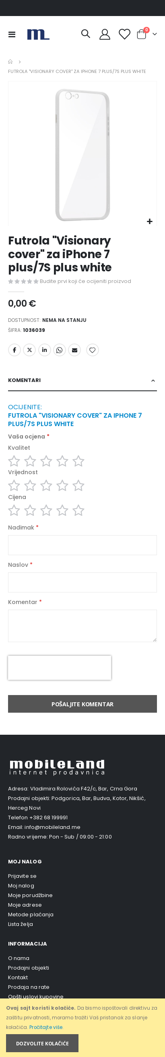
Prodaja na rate (29, 987)
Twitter (29, 350)
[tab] (82, 380)
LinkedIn (44, 350)
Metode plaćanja (31, 914)
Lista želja (20, 924)
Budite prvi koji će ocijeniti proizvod (85, 281)
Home (11, 62)
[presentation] (59, 668)
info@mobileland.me (52, 827)
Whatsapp (59, 350)
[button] (149, 222)
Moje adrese (25, 905)
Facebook (14, 350)
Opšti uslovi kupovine (36, 996)
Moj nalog (21, 885)
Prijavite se (22, 876)
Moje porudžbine (30, 895)
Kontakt (18, 977)
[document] (83, 1028)
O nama (18, 958)
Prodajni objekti (28, 968)
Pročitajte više (45, 1027)
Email (74, 350)
